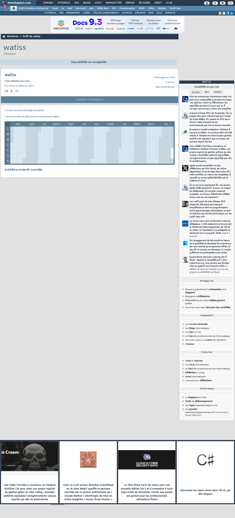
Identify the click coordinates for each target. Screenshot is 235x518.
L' (189, 344)
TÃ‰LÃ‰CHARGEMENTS (106, 13)
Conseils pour (198, 380)
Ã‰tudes (144, 2)
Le (189, 332)
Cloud (55, 8)
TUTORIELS (50, 13)
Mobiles (162, 8)
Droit (158, 2)
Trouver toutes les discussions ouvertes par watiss (32, 116)
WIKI (151, 13)
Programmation (127, 8)
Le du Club (195, 397)
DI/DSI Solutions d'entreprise (33, 8)
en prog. (195, 372)
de (198, 401)
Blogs (87, 2)
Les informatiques (197, 328)
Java (91, 8)
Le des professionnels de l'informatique (207, 336)
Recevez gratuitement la (203, 289)
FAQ (76, 2)
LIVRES (86, 13)
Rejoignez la (197, 296)
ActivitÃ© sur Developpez (90, 99)
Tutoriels (63, 2)
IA (63, 8)
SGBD (142, 8)
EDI (114, 8)
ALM (69, 8)
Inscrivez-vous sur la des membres (205, 340)
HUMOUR (170, 13)
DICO (159, 13)
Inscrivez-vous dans (207, 307)
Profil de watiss (31, 36)
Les (196, 324)
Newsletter (113, 2)
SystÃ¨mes (175, 8)
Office (151, 8)
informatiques (195, 376)
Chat (98, 2)
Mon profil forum (165, 87)
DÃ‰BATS (140, 13)
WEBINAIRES (73, 13)
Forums (48, 2)
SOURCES (127, 13)
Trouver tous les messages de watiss (24, 110)
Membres (12, 36)
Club (169, 2)
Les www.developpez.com (201, 405)
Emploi (130, 2)
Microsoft (80, 8)
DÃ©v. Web (103, 8)
